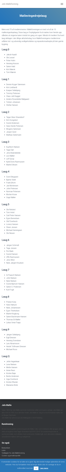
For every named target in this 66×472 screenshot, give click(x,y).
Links (3, 450)
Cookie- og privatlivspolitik (11, 456)
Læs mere (44, 468)
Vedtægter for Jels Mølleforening (13, 453)
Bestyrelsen (6, 448)
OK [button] (36, 468)
